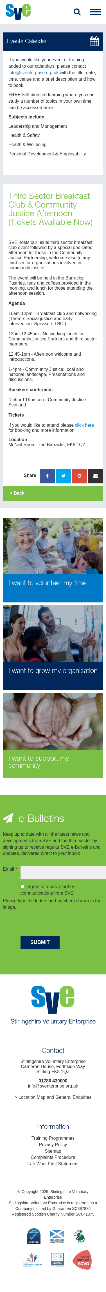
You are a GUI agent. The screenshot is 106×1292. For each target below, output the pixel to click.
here (48, 107)
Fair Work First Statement (53, 1163)
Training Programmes (53, 1138)
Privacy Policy (53, 1144)
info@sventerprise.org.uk (33, 72)
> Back (17, 493)
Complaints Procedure (53, 1157)
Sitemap (53, 1151)
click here (84, 425)
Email (10, 869)
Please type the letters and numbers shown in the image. (52, 904)
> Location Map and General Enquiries (53, 1097)
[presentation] (63, 924)
